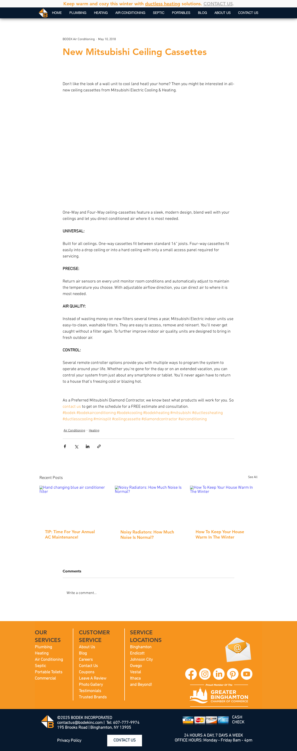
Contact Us (88, 666)
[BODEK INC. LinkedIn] (219, 674)
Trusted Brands (93, 697)
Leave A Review (92, 678)
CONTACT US (218, 3)
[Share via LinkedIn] (87, 446)
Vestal (135, 672)
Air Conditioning (74, 431)
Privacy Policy (69, 740)
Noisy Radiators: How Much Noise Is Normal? (147, 534)
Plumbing (43, 647)
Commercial (45, 678)
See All (253, 477)
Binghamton (141, 647)
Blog (83, 653)
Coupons (86, 672)
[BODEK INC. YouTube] (246, 674)
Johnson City (141, 659)
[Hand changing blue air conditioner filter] (73, 504)
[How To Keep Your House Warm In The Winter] (224, 504)
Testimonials (90, 691)
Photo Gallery (91, 684)
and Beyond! (141, 684)
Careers (86, 659)
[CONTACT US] (124, 740)
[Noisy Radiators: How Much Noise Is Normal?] (148, 505)
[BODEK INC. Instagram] (205, 674)
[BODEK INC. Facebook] (191, 674)
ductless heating (162, 3)
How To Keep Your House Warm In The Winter (220, 534)
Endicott (137, 653)
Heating (94, 431)
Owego (136, 666)
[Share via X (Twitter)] (76, 446)
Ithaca (135, 678)
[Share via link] (99, 446)
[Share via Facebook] (65, 446)
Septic (40, 666)
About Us (87, 647)
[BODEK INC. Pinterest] (233, 674)
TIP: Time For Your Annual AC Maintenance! (70, 534)
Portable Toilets (48, 672)
